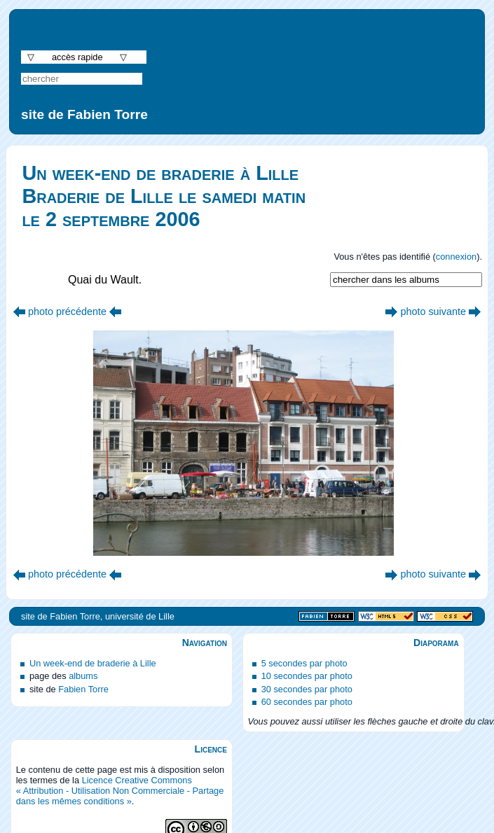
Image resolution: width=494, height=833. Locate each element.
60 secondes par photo (306, 701)
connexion (456, 256)
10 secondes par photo (306, 676)
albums (83, 676)
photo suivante (433, 311)
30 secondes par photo (306, 689)
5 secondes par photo (304, 663)
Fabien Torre (83, 689)
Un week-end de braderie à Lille (92, 663)
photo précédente (67, 311)
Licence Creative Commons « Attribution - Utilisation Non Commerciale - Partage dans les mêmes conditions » (120, 790)
